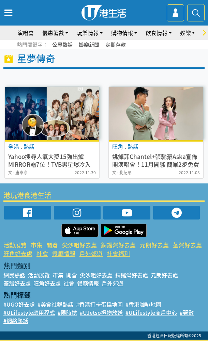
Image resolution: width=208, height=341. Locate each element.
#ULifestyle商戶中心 (151, 312)
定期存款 (115, 44)
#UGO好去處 (19, 304)
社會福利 (118, 253)
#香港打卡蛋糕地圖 (99, 304)
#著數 (187, 312)
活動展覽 (15, 245)
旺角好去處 (17, 253)
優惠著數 (53, 33)
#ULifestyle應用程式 (29, 312)
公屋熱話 (62, 44)
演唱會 (25, 33)
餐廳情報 (63, 253)
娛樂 (185, 33)
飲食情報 (156, 33)
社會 (42, 253)
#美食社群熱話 (55, 304)
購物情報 (122, 33)
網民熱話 (14, 275)
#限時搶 (67, 312)
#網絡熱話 (15, 320)
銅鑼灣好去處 (118, 245)
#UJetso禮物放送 (101, 312)
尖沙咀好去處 (79, 245)
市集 (36, 245)
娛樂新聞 (89, 44)
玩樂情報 (88, 33)
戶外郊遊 (91, 253)
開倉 (52, 245)
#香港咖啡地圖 (143, 304)
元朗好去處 (154, 245)
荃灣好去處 (187, 245)
